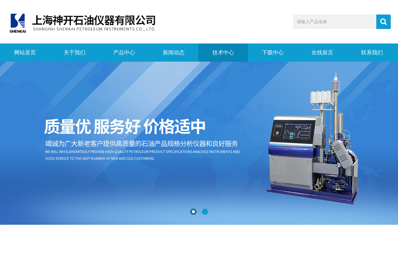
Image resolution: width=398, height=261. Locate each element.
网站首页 (25, 52)
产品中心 (124, 52)
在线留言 (322, 52)
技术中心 (223, 52)
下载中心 (273, 52)
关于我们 (74, 52)
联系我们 (372, 52)
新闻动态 (174, 52)
